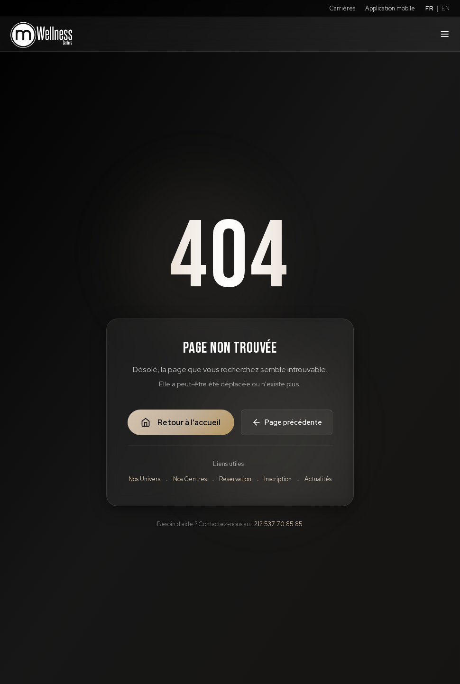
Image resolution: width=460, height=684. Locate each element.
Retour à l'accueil (180, 423)
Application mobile (390, 8)
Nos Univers (144, 479)
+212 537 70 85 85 (277, 524)
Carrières (342, 8)
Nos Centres (190, 479)
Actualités (317, 479)
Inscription (278, 479)
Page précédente (287, 422)
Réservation (235, 479)
